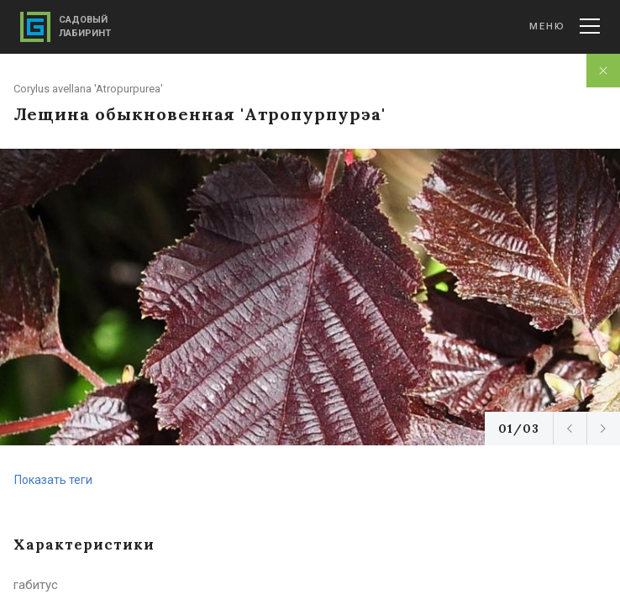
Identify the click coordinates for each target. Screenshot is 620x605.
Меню (564, 26)
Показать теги (53, 480)
